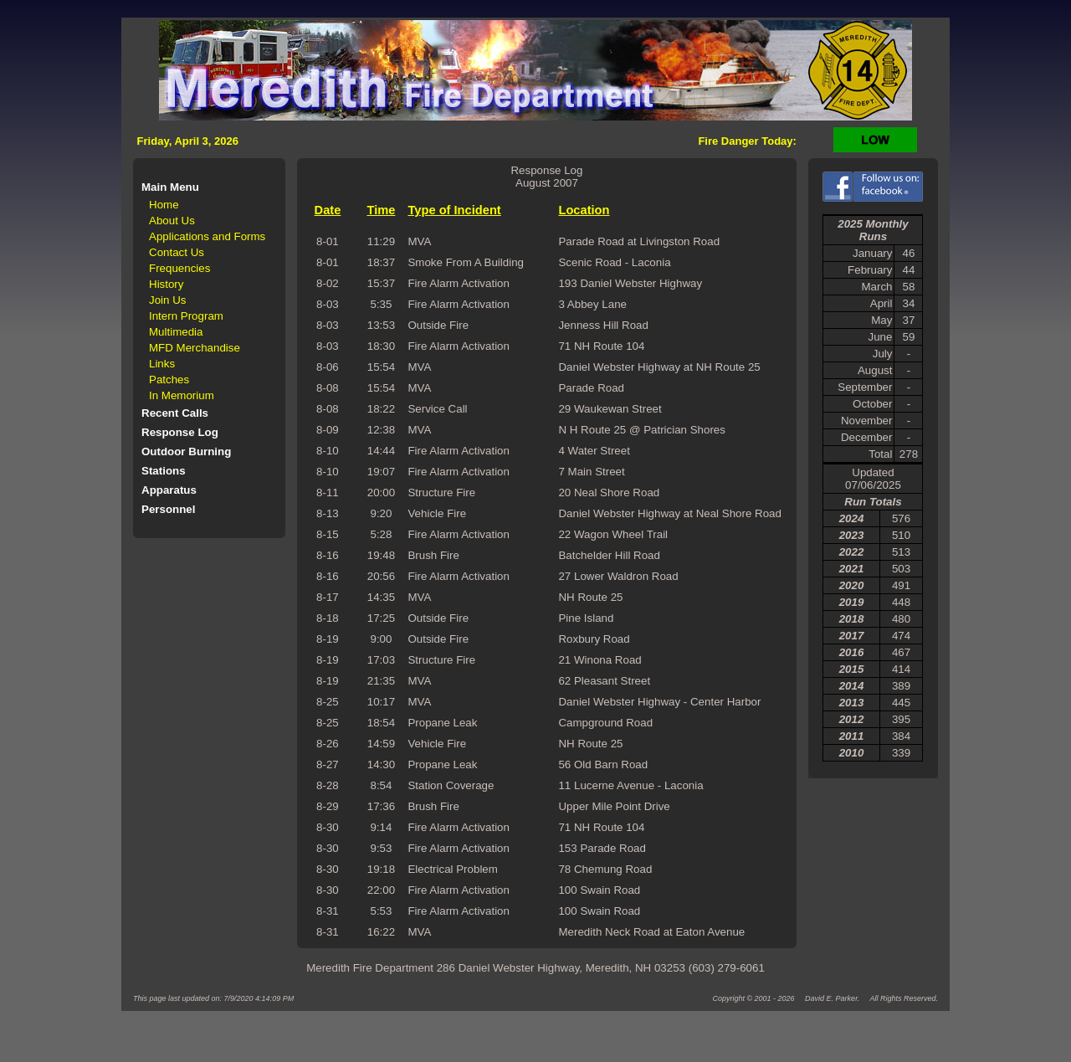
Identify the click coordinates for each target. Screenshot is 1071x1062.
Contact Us (176, 252)
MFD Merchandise (194, 347)
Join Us (167, 300)
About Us (172, 220)
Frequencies (179, 268)
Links (162, 363)
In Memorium (181, 395)
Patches (169, 379)
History (166, 284)
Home (164, 204)
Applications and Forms (207, 236)
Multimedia (175, 332)
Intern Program (186, 316)
